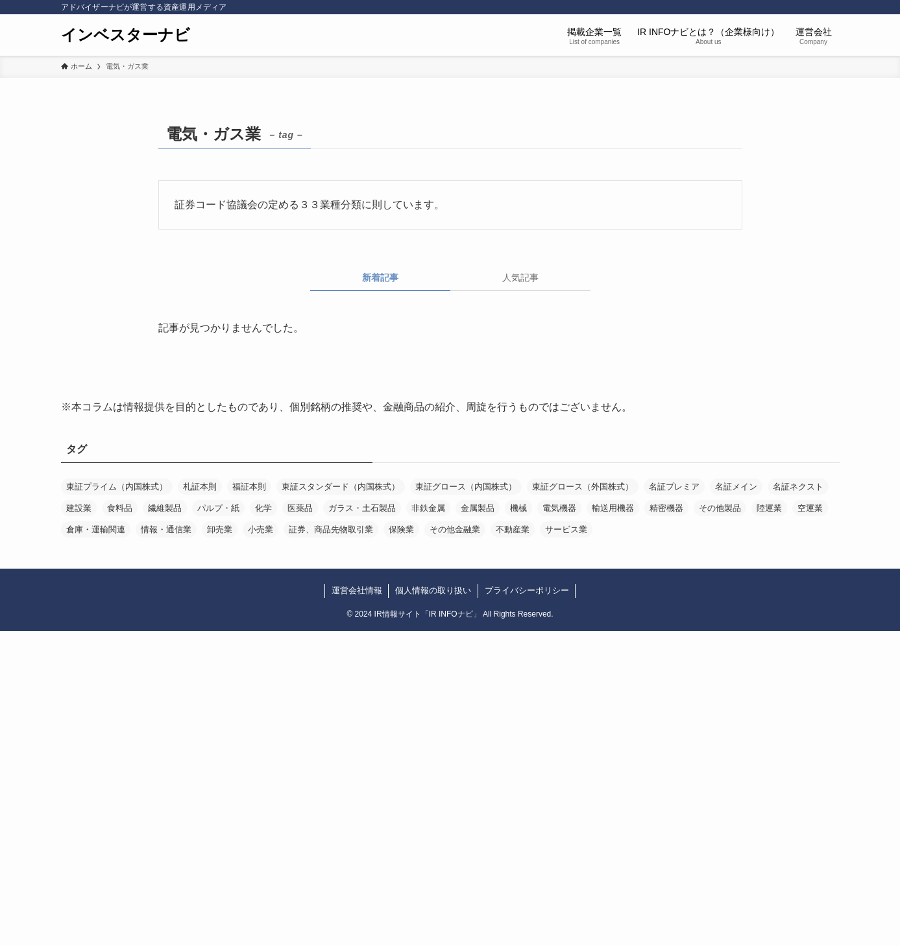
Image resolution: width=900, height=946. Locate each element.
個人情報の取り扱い (433, 590)
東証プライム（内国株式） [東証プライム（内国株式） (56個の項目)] (116, 486)
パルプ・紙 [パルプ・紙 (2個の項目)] (218, 508)
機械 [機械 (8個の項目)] (518, 508)
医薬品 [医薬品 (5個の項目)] (300, 508)
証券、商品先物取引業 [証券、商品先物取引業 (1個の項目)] (331, 529)
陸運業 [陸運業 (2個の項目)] (769, 508)
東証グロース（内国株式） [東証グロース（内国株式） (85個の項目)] (466, 486)
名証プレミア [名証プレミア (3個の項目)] (674, 486)
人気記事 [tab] (520, 277)
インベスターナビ (125, 35)
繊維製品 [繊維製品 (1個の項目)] (165, 508)
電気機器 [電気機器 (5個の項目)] (559, 508)
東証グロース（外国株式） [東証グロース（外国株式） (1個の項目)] (582, 486)
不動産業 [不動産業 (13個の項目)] (512, 529)
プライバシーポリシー (527, 590)
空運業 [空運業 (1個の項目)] (810, 508)
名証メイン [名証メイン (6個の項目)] (736, 486)
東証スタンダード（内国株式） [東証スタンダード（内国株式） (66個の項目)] (341, 486)
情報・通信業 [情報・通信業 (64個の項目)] (166, 529)
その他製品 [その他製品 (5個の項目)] (720, 508)
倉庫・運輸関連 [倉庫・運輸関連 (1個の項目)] (95, 529)
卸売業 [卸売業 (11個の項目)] (219, 529)
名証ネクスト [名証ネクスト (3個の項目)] (798, 486)
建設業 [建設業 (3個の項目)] (78, 508)
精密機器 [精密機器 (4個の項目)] (666, 508)
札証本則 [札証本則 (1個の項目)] (200, 486)
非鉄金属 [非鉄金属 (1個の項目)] (428, 508)
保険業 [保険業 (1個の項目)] (401, 529)
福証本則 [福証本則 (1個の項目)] (249, 486)
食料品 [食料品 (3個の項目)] (119, 508)
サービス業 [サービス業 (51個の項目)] (566, 529)
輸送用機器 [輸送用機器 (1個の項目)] (613, 508)
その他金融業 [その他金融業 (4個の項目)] (455, 529)
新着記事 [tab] (380, 277)
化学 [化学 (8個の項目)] (263, 508)
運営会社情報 (357, 590)
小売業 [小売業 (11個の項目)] (260, 529)
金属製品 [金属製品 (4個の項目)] (477, 508)
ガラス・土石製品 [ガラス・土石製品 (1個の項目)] (362, 508)
